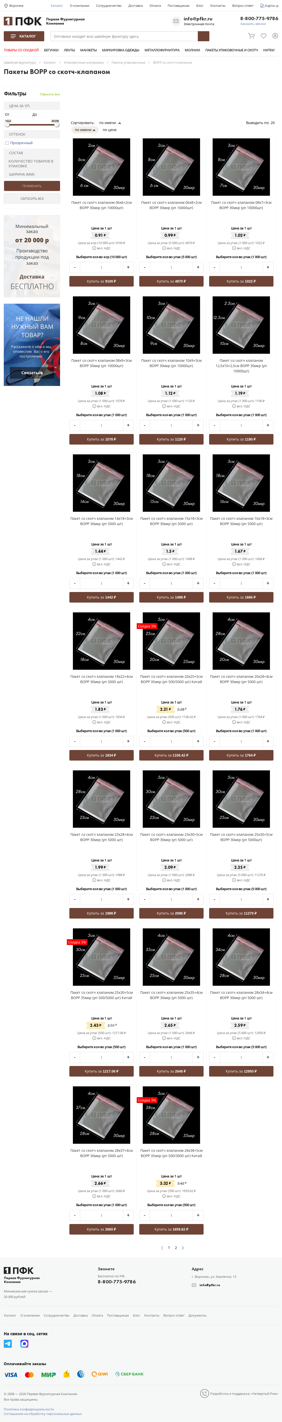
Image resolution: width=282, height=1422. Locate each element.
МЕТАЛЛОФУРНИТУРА (162, 50)
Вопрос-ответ (242, 5)
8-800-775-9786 (259, 18)
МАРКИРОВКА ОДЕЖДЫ (120, 50)
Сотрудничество (109, 5)
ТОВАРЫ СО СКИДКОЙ (21, 50)
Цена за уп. (18, 105)
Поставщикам (179, 5)
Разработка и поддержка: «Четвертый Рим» (244, 1393)
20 (274, 122)
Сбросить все (50, 94)
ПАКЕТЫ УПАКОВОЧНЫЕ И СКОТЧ (231, 50)
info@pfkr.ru (198, 18)
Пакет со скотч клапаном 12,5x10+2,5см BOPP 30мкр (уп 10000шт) (241, 365)
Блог (200, 5)
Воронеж (16, 5)
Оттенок (15, 134)
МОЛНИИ (192, 50)
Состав (14, 152)
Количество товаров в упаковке (29, 163)
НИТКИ (268, 50)
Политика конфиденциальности (29, 1409)
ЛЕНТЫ (69, 50)
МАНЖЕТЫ (88, 50)
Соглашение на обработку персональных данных (43, 1413)
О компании (79, 5)
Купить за (101, 281)
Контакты (217, 5)
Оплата (155, 5)
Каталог (57, 5)
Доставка (135, 5)
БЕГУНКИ (51, 50)
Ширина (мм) (20, 174)
